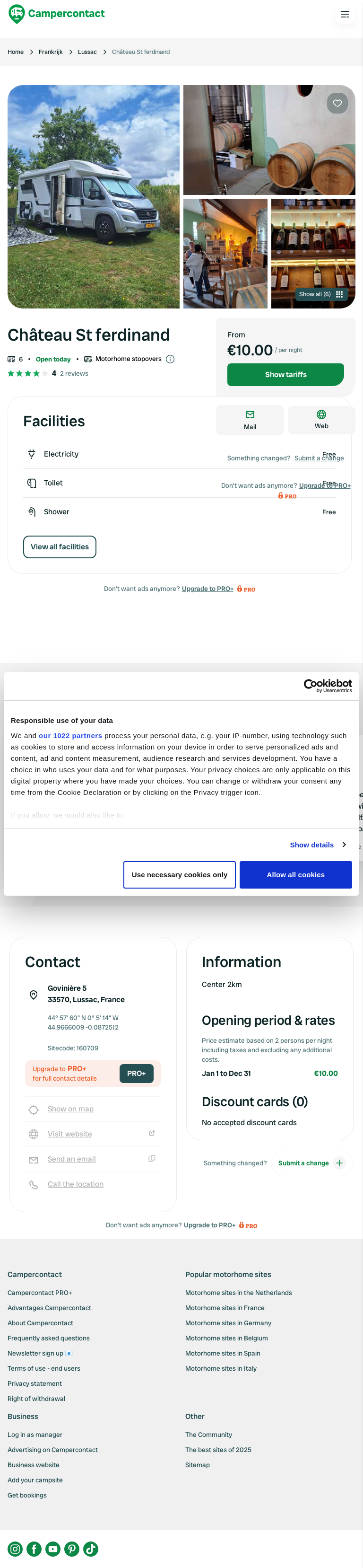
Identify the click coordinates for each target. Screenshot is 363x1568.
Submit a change (319, 458)
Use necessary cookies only (180, 875)
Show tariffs (286, 374)
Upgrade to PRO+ (207, 588)
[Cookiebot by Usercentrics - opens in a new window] (310, 686)
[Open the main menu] (345, 14)
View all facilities (60, 547)
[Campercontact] (57, 14)
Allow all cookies (296, 875)
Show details (312, 845)
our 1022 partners (70, 735)
